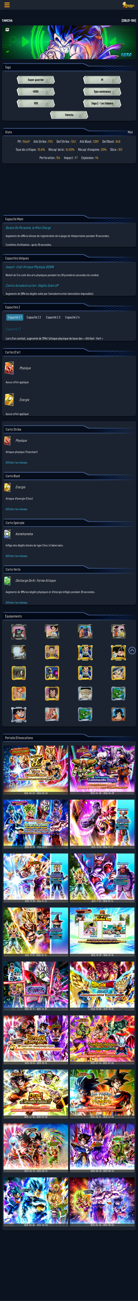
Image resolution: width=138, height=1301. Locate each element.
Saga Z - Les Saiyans (102, 103)
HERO (36, 91)
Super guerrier (36, 79)
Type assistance (102, 91)
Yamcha (69, 115)
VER (36, 103)
